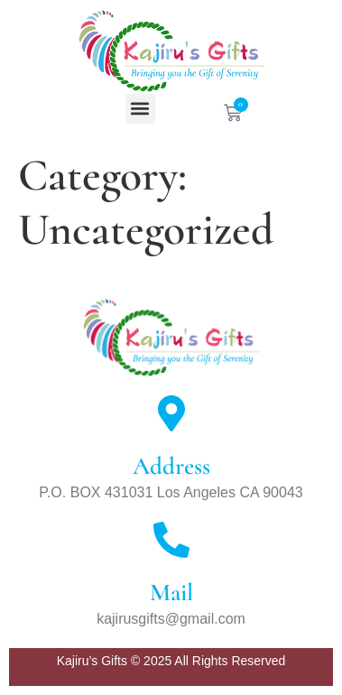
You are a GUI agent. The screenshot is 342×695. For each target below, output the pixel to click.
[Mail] (171, 540)
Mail (171, 592)
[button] (140, 109)
